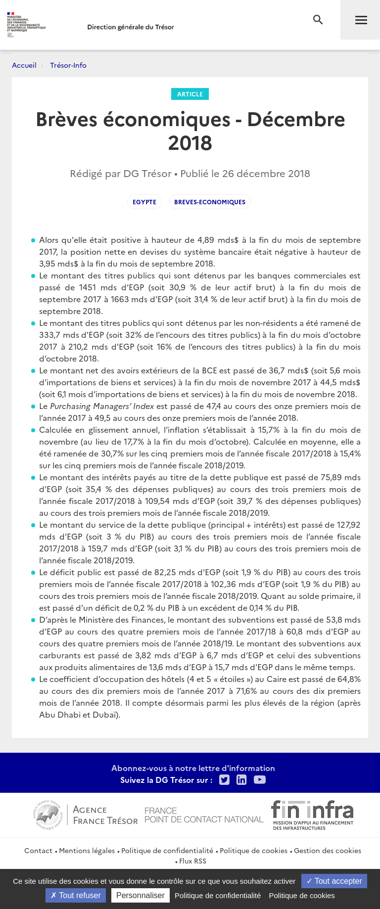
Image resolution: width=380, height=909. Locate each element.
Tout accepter (334, 881)
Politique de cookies (253, 850)
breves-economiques (209, 201)
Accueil (24, 65)
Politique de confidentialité (167, 850)
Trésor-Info (68, 65)
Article (190, 94)
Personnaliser (140, 895)
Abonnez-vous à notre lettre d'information (193, 768)
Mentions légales (87, 850)
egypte (144, 201)
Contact (38, 850)
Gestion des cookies (327, 850)
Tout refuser (75, 895)
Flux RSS (192, 860)
